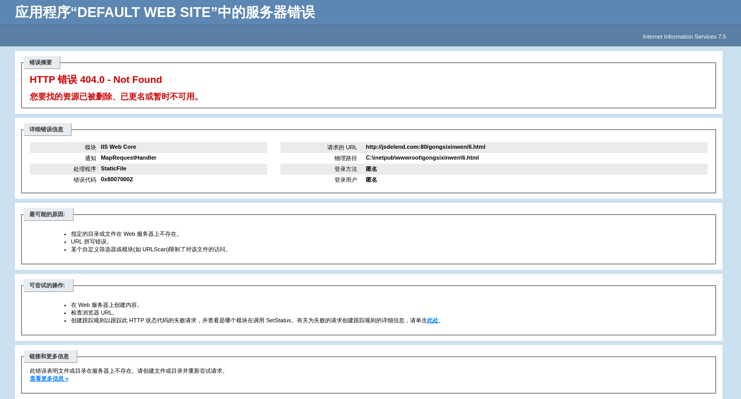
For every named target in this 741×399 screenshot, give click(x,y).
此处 (432, 320)
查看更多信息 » (49, 378)
